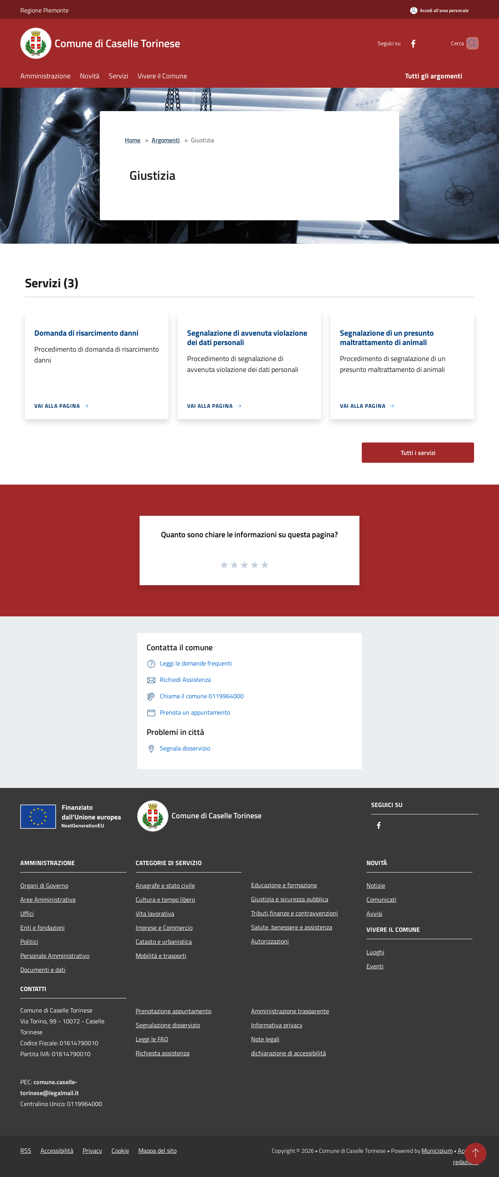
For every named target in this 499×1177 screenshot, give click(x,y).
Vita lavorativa (155, 913)
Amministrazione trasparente (290, 1011)
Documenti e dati (42, 969)
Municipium (437, 1150)
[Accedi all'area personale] (439, 10)
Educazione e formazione (284, 885)
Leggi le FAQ (152, 1039)
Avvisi (374, 913)
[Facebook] (400, 43)
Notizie (375, 885)
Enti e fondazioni (42, 927)
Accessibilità (57, 1150)
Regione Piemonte (44, 10)
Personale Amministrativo (54, 955)
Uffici (27, 913)
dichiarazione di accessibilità (288, 1053)
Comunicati (381, 899)
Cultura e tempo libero (165, 899)
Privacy (92, 1150)
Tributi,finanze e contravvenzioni (294, 913)
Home (132, 140)
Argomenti (166, 140)
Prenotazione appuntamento (173, 1011)
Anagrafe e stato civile (165, 885)
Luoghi (375, 952)
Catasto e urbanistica (164, 941)
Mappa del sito (157, 1150)
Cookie (120, 1150)
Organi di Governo (44, 885)
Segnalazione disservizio (168, 1025)
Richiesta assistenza (162, 1053)
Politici (29, 941)
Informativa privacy (277, 1025)
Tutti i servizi (418, 452)
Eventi (375, 966)
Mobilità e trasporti (161, 955)
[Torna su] (476, 1154)
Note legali (265, 1039)
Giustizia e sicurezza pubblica (289, 899)
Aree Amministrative (48, 899)
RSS (25, 1150)
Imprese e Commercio (164, 927)
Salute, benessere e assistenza (291, 927)
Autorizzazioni (270, 941)
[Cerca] (469, 43)
